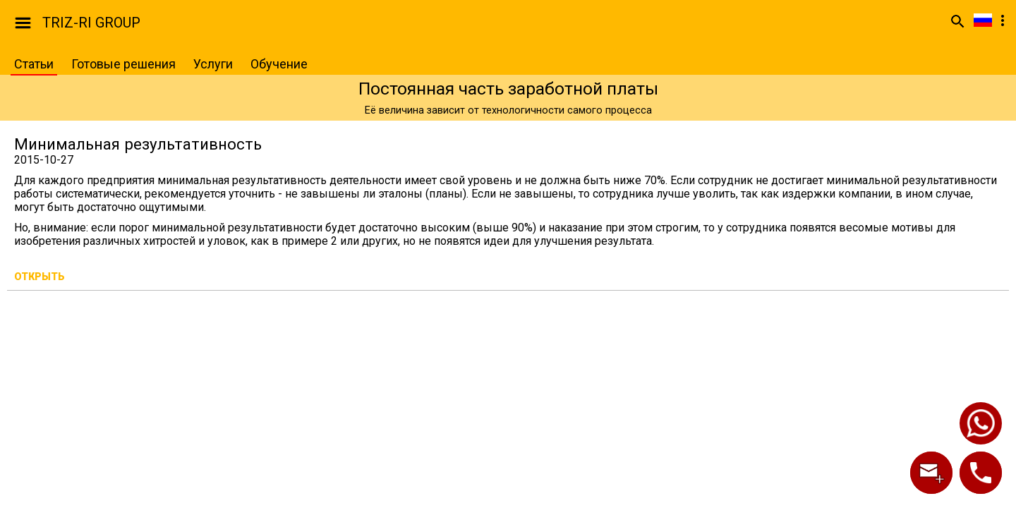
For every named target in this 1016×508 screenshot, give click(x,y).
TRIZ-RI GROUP (91, 22)
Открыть (39, 277)
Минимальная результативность (138, 144)
